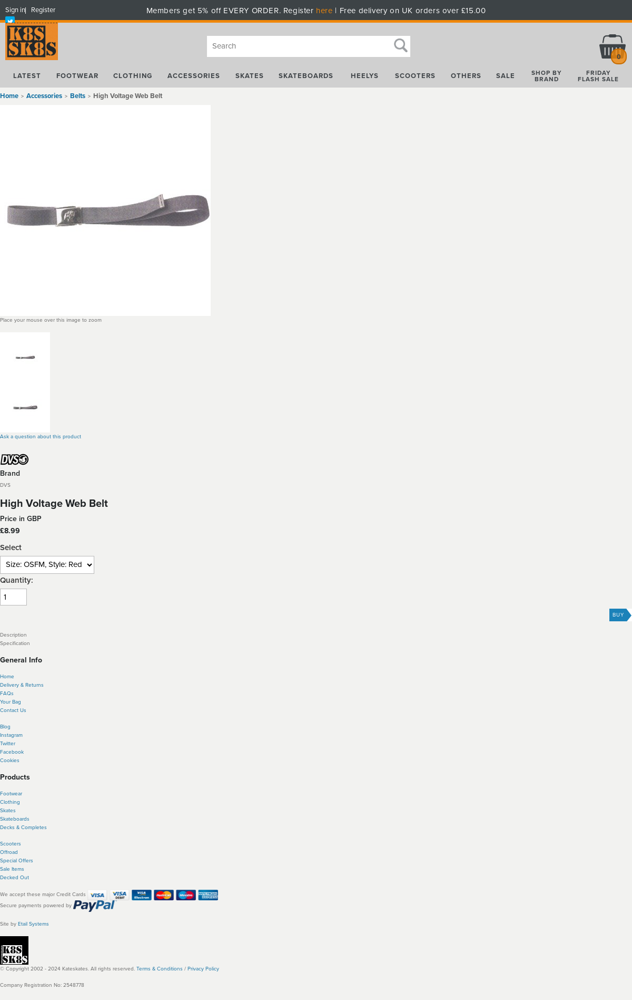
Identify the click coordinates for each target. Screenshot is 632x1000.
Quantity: (16, 580)
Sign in (15, 10)
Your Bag (10, 702)
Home (9, 96)
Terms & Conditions (159, 969)
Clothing (10, 802)
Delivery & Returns (22, 685)
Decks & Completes (23, 827)
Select (11, 548)
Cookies (9, 760)
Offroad (9, 852)
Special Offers (16, 861)
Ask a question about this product (40, 437)
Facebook (12, 752)
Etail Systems (33, 924)
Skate (6, 819)
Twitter (7, 744)
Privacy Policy (203, 969)
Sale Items (12, 869)
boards (21, 819)
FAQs (7, 693)
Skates (8, 810)
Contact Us (13, 710)
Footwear (11, 794)
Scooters (10, 844)
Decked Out (14, 877)
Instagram (11, 735)
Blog (5, 727)
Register (43, 10)
